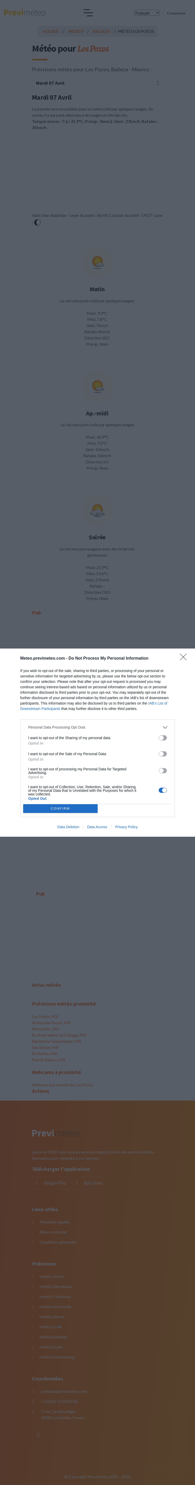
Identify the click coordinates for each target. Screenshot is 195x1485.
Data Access (97, 827)
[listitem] (97, 727)
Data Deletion (68, 827)
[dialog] (97, 743)
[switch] (163, 737)
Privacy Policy (126, 827)
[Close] (185, 658)
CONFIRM (60, 808)
